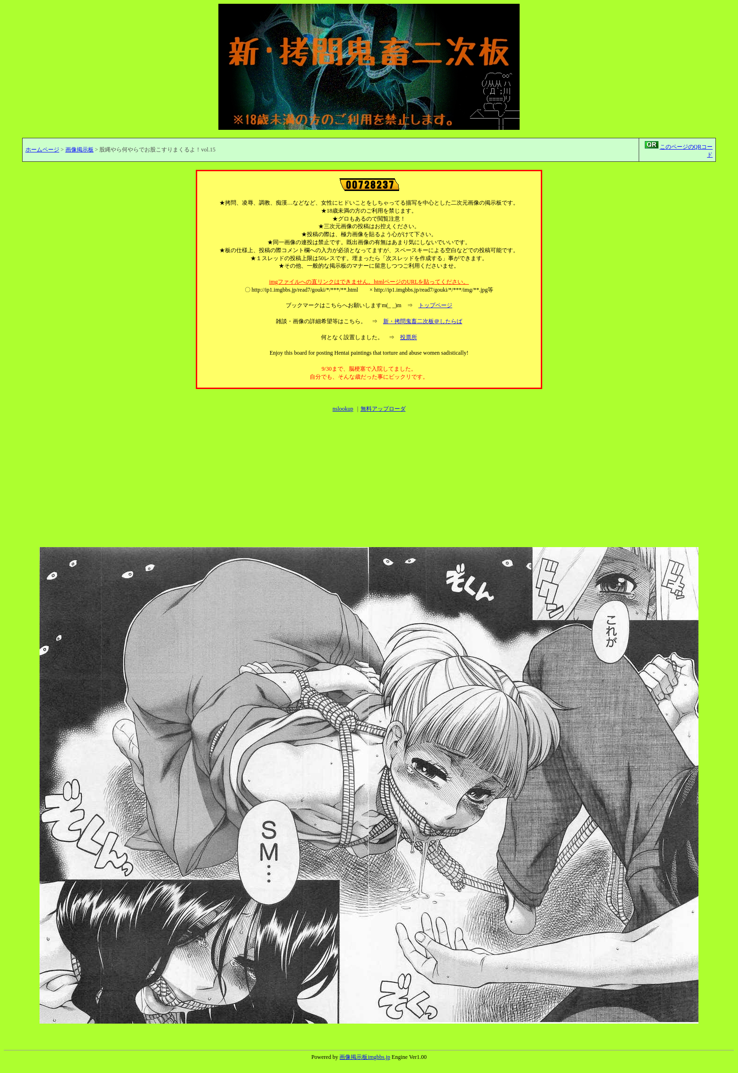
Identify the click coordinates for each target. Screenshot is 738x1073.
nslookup (342, 408)
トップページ (435, 305)
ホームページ (42, 149)
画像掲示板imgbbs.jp (364, 1057)
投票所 (408, 337)
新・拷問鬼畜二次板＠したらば (422, 321)
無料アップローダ (383, 408)
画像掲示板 (79, 149)
